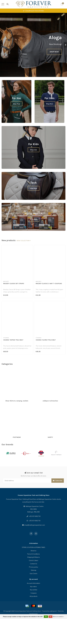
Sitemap (33, 570)
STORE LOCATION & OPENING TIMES (33, 547)
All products (33, 596)
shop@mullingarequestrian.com (34, 525)
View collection (24, 240)
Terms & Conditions (33, 554)
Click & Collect (33, 560)
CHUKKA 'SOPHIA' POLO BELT (13, 340)
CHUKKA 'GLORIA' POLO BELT (46, 340)
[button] (1, 45)
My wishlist (33, 590)
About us (33, 550)
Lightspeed (53, 611)
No (50, 616)
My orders (33, 586)
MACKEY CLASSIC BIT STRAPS (13, 283)
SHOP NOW (54, 52)
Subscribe (57, 480)
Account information (33, 583)
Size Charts (33, 573)
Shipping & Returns (33, 557)
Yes (46, 616)
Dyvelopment (33, 614)
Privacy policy (33, 567)
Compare (34, 593)
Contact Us (33, 564)
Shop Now (16, 104)
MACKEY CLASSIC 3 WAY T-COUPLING (49, 283)
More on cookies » (58, 616)
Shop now (33, 150)
